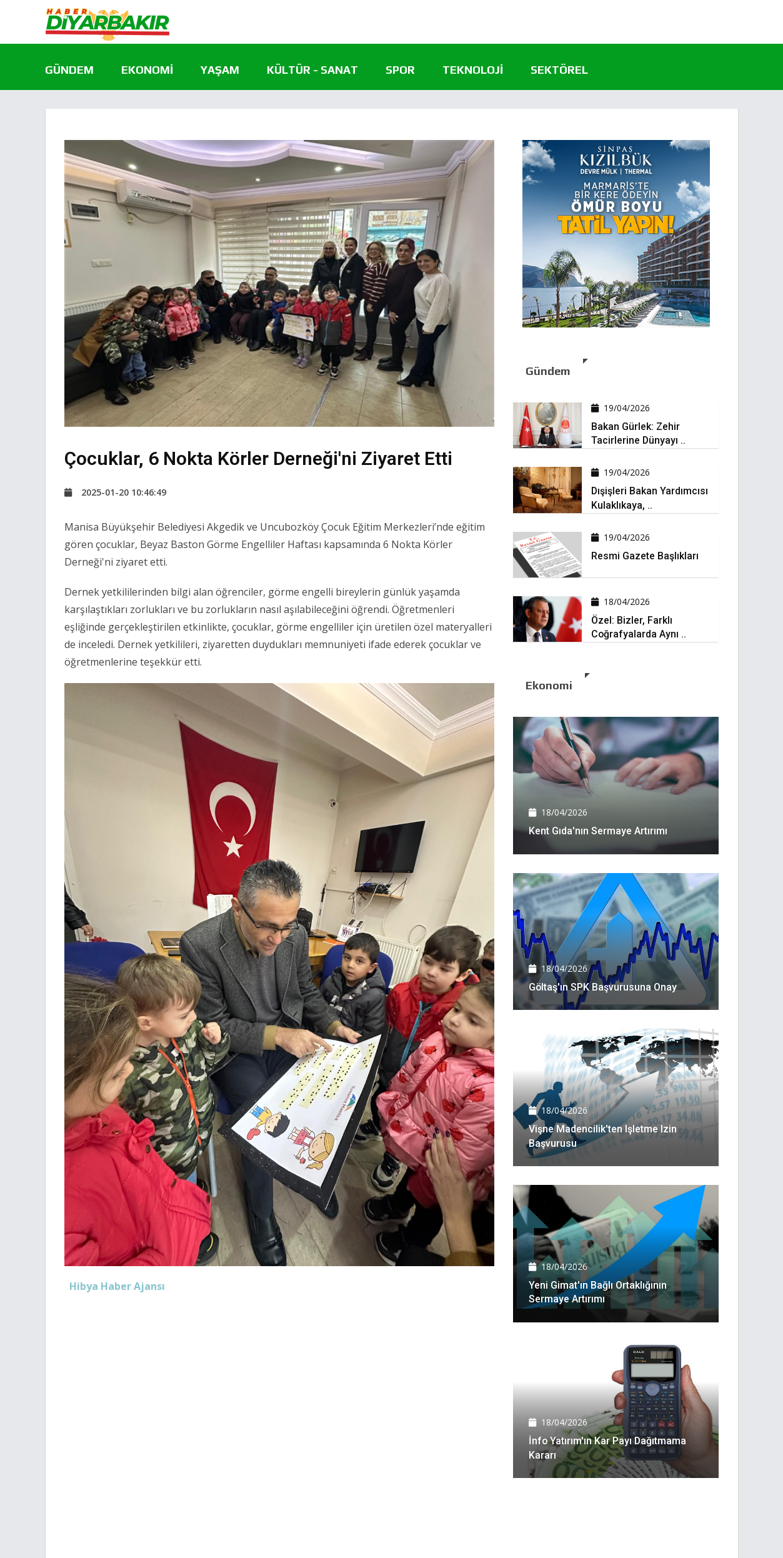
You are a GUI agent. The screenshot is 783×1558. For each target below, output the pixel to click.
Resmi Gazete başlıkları (645, 556)
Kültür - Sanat (312, 69)
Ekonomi (147, 69)
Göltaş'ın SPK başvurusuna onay (603, 987)
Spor (400, 69)
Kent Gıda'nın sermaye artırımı (598, 831)
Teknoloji (472, 69)
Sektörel (559, 69)
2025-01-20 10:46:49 (115, 492)
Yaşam (220, 69)
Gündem (69, 69)
